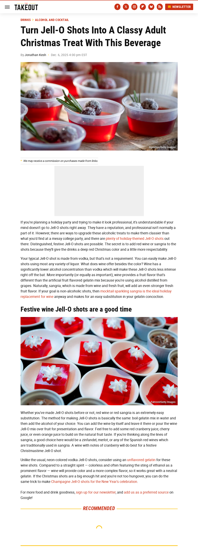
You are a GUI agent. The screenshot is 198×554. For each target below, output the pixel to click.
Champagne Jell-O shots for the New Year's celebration (94, 481)
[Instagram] (134, 7)
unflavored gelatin (141, 460)
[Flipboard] (143, 7)
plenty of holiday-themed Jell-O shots (135, 238)
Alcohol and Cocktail (52, 20)
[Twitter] (126, 7)
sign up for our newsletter (96, 492)
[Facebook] (117, 7)
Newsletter (179, 7)
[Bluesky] (151, 7)
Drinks (26, 20)
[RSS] (160, 7)
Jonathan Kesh (35, 55)
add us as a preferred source (146, 492)
